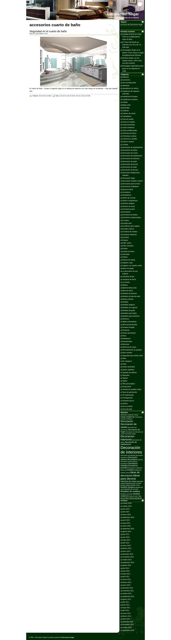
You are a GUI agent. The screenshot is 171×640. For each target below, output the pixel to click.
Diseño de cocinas (128, 198)
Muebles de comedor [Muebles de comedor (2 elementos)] (131, 489)
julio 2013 (125, 534)
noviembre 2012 (128, 557)
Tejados (125, 378)
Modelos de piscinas (129, 293)
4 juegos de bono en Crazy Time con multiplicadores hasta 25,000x (131, 36)
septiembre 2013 (128, 529)
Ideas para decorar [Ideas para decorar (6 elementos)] (130, 477)
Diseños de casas (128, 206)
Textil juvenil (126, 387)
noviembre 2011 (128, 591)
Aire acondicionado (129, 83)
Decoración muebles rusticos (132, 181)
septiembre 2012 (128, 562)
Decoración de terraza (130, 170)
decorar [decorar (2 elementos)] (140, 459)
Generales (126, 254)
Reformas (125, 344)
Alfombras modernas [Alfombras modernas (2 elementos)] (127, 415)
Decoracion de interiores (131, 159)
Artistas (125, 102)
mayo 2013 (126, 540)
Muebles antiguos (128, 305)
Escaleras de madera (129, 232)
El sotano (125, 220)
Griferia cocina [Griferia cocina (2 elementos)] (125, 472)
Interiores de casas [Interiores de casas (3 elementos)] (128, 481)
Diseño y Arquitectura (129, 201)
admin (46, 33)
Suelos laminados (128, 367)
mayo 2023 (126, 523)
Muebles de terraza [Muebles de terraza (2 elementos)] (127, 494)
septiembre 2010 (128, 630)
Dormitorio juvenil (128, 209)
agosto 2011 (126, 599)
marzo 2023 (126, 526)
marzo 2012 (126, 579)
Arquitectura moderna (130, 99)
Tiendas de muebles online (131, 389)
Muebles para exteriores (130, 316)
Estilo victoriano (127, 246)
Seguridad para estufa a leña (132, 356)
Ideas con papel (128, 268)
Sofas (124, 364)
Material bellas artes (129, 288)
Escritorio (125, 237)
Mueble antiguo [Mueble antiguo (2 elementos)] (125, 485)
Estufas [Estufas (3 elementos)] (130, 470)
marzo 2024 (126, 515)
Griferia (124, 257)
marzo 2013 (126, 546)
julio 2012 (125, 568)
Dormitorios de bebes (129, 215)
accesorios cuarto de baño (67, 96)
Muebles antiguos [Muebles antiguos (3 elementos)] (128, 487)
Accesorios (126, 80)
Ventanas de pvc (128, 401)
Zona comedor (127, 406)
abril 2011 (125, 610)
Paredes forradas (128, 327)
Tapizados (125, 375)
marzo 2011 (126, 613)
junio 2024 (126, 509)
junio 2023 (126, 520)
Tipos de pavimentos (129, 392)
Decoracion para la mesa (131, 184)
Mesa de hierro (127, 291)
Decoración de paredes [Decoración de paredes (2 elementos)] (128, 455)
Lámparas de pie (128, 276)
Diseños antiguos (128, 203)
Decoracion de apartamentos (132, 147)
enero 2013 (126, 551)
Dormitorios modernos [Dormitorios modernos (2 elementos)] (135, 468)
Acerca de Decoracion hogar (132, 25)
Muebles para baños (129, 313)
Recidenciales (127, 341)
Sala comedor (127, 353)
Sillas (124, 358)
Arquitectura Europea (129, 96)
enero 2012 (126, 585)
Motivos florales (127, 299)
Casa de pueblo (127, 119)
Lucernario (126, 282)
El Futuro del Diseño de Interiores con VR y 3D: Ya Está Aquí (131, 44)
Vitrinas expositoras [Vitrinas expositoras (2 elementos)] (135, 498)
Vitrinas (125, 403)
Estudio (125, 249)
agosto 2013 (126, 531)
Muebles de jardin (128, 310)
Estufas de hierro (128, 251)
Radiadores (126, 339)
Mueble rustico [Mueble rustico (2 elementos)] (135, 485)
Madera (125, 285)
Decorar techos (127, 189)
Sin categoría (127, 361)
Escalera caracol (128, 229)
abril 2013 (125, 543)
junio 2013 (126, 537)
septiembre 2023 (128, 517)
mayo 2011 (126, 608)
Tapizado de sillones (129, 372)
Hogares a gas (127, 263)
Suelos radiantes (128, 370)
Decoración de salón (129, 167)
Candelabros (126, 116)
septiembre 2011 (128, 596)
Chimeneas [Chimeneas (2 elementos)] (138, 417)
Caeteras (125, 111)
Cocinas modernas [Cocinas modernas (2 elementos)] (126, 419)
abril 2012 (125, 577)
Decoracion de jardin (129, 161)
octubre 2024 (127, 506)
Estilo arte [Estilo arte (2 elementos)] (124, 470)
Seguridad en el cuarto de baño (48, 31)
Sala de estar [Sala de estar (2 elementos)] (133, 496)
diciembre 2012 (127, 554)
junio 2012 (126, 571)
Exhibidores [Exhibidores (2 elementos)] (137, 470)
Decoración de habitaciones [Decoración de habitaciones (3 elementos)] (129, 443)
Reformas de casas (129, 347)
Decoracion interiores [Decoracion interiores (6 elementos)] (127, 438)
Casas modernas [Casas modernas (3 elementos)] (128, 417)
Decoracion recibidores (130, 186)
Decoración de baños (45, 96)
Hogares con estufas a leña (132, 266)
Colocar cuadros (128, 142)
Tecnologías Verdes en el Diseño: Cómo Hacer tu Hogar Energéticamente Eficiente (133, 52)
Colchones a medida (129, 139)
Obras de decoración (129, 325)
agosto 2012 (126, 565)
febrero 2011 (126, 616)
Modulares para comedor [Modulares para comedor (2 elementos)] (133, 483)
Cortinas (125, 145)
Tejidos (124, 381)
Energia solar (127, 223)
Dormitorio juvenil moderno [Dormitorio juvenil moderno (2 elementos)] (129, 461)
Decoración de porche (130, 164)
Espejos (125, 240)
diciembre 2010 (127, 622)
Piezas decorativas (129, 333)
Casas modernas (128, 127)
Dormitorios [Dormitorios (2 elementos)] (124, 463)
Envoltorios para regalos (130, 226)
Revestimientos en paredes (132, 350)
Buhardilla (125, 108)
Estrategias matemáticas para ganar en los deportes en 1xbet (132, 68)
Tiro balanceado (128, 395)
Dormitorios (126, 212)
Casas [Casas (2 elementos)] (136, 415)
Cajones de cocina (128, 113)
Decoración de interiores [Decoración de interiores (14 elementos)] (131, 449)
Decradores (126, 192)
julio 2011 (125, 602)
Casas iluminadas (128, 125)
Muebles (125, 302)
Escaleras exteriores (129, 235)
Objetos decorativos (129, 322)
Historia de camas (128, 260)
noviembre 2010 (128, 624)
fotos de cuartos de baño (83, 96)
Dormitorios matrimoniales (131, 217)
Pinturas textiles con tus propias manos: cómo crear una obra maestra (132, 60)
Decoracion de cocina (130, 153)
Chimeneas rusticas (129, 136)
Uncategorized (127, 398)
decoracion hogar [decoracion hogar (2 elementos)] (130, 434)
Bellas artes (126, 105)
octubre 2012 (127, 560)
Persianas (125, 330)
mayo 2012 (126, 574)
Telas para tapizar (128, 384)
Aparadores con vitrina (130, 88)
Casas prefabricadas (129, 130)
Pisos (124, 336)
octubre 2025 (127, 503)
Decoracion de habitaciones (132, 156)
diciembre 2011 (127, 588)
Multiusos (125, 319)
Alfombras (125, 86)
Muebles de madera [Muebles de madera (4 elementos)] (130, 491)
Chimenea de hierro (129, 133)
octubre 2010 (127, 627)
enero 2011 (126, 619)
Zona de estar (127, 409)
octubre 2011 (127, 593)
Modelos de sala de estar (131, 296)
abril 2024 (125, 512)
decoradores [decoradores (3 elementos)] (132, 459)
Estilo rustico (126, 243)
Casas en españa (128, 122)
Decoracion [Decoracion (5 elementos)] (127, 421)
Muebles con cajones (129, 307)
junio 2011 (126, 605)
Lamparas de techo (129, 279)
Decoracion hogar (123, 14)
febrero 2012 (126, 582)
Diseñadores (126, 195)
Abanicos (125, 77)
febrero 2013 (126, 548)
